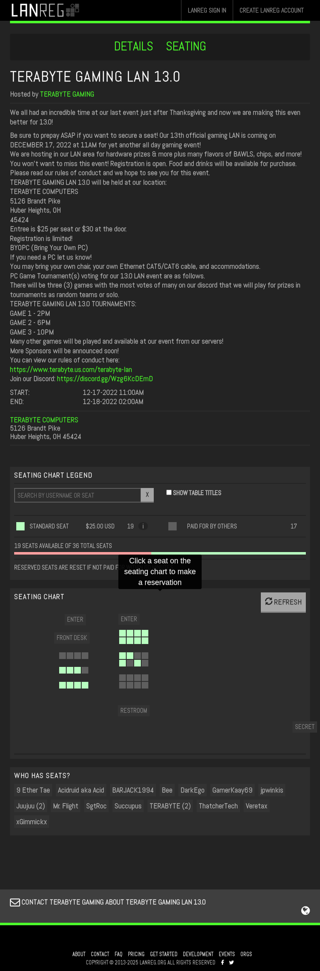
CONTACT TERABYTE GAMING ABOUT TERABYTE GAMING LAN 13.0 (108, 902)
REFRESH (283, 602)
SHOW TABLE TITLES (197, 493)
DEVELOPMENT (198, 954)
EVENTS (227, 954)
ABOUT (78, 954)
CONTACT (100, 954)
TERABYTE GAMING (67, 94)
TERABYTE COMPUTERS (44, 419)
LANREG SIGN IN (207, 10)
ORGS (246, 954)
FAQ (118, 954)
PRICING (136, 954)
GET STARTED (164, 954)
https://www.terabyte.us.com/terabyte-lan (71, 369)
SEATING (186, 46)
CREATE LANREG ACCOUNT (272, 10)
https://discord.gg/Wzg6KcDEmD (105, 378)
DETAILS (133, 46)
